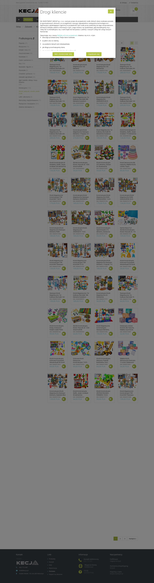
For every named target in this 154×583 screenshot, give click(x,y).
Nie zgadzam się (63, 54)
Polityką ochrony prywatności (67, 35)
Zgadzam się (93, 54)
